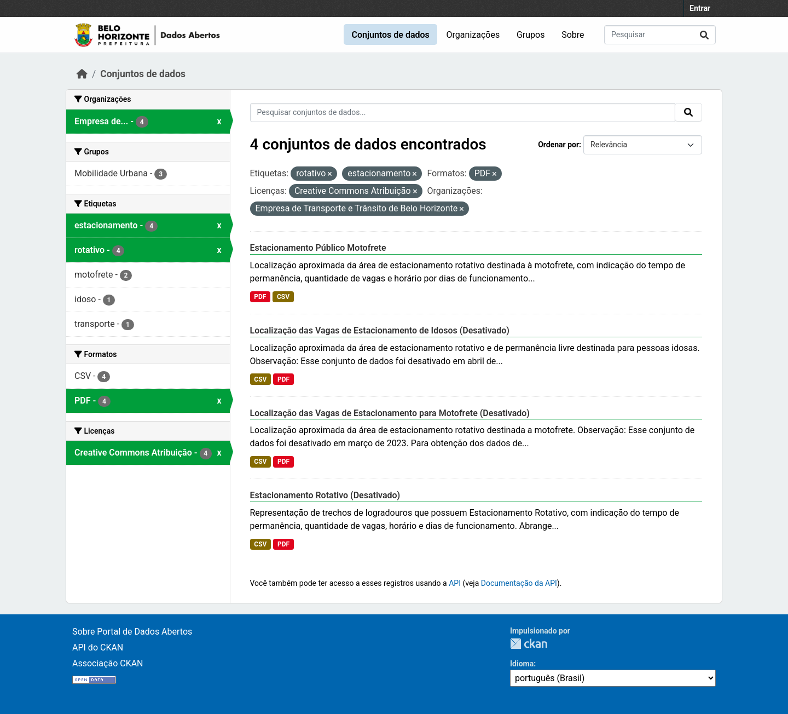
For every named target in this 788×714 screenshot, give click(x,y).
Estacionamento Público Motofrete (318, 248)
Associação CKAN (107, 663)
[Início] (82, 73)
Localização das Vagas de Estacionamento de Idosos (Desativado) (379, 330)
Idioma (522, 663)
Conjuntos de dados (390, 35)
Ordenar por (558, 144)
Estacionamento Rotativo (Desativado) (325, 495)
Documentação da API (519, 583)
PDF (260, 297)
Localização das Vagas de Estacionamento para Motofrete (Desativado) (390, 413)
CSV (283, 297)
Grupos (531, 35)
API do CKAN (97, 647)
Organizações (473, 35)
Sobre (572, 35)
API (455, 583)
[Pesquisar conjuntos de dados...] (660, 34)
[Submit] (704, 34)
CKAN (528, 643)
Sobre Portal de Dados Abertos (132, 631)
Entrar (700, 8)
